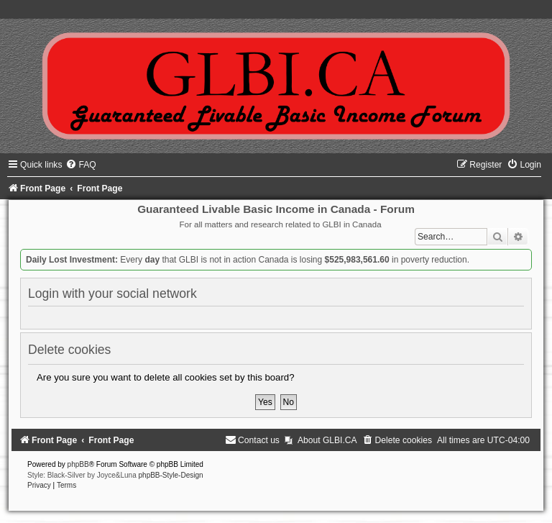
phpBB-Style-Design (171, 475)
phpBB (78, 464)
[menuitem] (80, 165)
